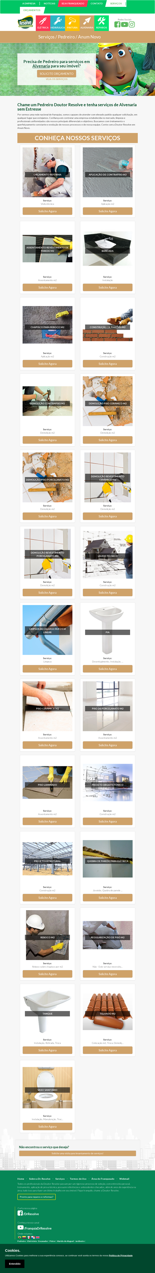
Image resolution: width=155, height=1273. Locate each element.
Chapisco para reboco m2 (47, 327)
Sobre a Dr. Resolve (39, 1178)
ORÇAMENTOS (31, 10)
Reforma (97, 1241)
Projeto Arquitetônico (107, 784)
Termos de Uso (78, 1178)
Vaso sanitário (47, 1089)
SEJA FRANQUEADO (73, 3)
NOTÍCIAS (49, 3)
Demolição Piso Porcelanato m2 (47, 479)
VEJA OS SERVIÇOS (56, 79)
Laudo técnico (108, 556)
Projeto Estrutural (47, 861)
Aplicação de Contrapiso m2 (108, 174)
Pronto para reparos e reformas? (36, 1196)
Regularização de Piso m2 (107, 937)
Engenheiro (128, 1241)
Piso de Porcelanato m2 (107, 708)
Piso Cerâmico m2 (47, 708)
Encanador (43, 1241)
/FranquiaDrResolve (34, 1228)
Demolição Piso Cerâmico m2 (108, 403)
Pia (108, 632)
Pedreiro (21, 1241)
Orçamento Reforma (47, 174)
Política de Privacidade (121, 1255)
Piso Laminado (47, 784)
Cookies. (12, 1250)
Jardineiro (80, 1241)
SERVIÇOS (116, 3)
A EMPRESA (28, 3)
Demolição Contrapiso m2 (47, 403)
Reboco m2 (47, 937)
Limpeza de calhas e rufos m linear (47, 630)
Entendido (14, 1263)
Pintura (89, 1241)
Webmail (124, 1178)
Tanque (47, 1013)
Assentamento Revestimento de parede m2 (47, 249)
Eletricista (32, 1241)
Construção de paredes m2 (107, 327)
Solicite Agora (47, 211)
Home (20, 1178)
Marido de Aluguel (65, 1241)
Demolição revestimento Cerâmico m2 (107, 478)
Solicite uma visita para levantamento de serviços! (78, 1153)
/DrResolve (28, 1214)
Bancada (108, 250)
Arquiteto (117, 1241)
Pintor (52, 1241)
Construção (107, 1241)
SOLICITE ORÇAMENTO (56, 73)
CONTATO (97, 3)
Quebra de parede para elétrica (107, 861)
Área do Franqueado (102, 1178)
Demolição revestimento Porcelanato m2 (47, 554)
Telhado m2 (107, 1013)
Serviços (60, 1178)
